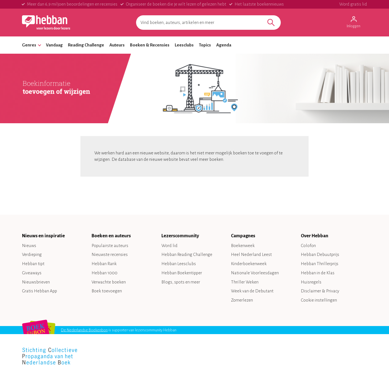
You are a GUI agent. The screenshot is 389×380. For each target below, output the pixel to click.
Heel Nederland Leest (251, 254)
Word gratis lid (353, 4)
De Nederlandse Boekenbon (84, 330)
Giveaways (31, 272)
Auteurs (117, 45)
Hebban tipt (33, 263)
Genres (29, 45)
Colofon (308, 245)
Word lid (169, 245)
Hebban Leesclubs (178, 263)
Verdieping (32, 254)
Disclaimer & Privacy (320, 290)
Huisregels (311, 282)
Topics (205, 45)
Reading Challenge (86, 45)
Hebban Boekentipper (181, 272)
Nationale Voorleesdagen (255, 272)
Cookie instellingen (319, 300)
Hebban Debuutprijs (320, 254)
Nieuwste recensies (110, 254)
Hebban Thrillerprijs (319, 263)
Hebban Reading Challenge (186, 254)
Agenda (223, 45)
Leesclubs (184, 45)
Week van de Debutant (252, 290)
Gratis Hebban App (39, 290)
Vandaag (54, 45)
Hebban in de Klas (317, 272)
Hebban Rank (104, 263)
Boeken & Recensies (149, 45)
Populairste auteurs (110, 245)
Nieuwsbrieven (36, 282)
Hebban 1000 (104, 272)
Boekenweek (243, 245)
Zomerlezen (242, 300)
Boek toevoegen (107, 290)
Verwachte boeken (109, 282)
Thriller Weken (244, 282)
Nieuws (29, 245)
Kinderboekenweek (249, 263)
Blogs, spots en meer (180, 282)
